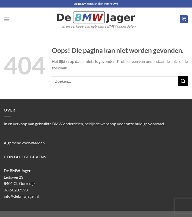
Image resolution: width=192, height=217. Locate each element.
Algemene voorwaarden (24, 142)
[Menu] (7, 19)
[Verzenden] (183, 81)
